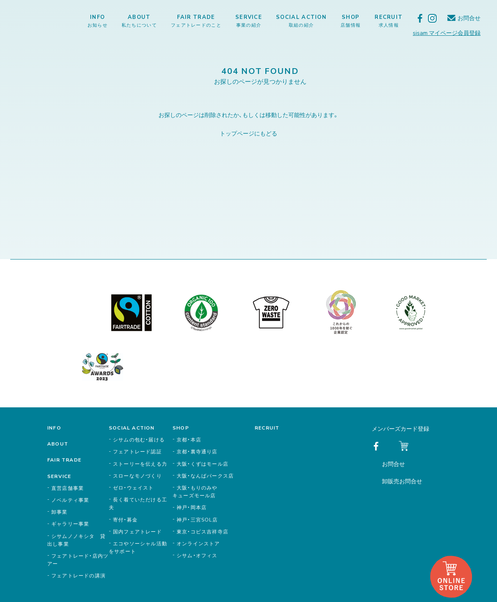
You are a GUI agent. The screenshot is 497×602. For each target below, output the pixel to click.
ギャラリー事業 (70, 523)
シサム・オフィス (197, 555)
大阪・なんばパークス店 (205, 475)
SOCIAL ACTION (301, 20)
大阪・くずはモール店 (202, 463)
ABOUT (139, 20)
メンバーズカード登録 (400, 428)
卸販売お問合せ (402, 481)
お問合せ (469, 18)
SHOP (351, 20)
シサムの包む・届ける (139, 439)
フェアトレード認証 (137, 451)
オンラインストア (198, 543)
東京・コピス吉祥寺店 (202, 531)
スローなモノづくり (137, 475)
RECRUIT (389, 20)
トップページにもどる (248, 133)
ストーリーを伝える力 (140, 463)
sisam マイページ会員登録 (447, 32)
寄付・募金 (125, 519)
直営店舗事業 (67, 488)
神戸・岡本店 (192, 507)
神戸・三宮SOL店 (197, 519)
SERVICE (248, 20)
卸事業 (59, 511)
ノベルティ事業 (70, 499)
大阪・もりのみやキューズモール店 (195, 491)
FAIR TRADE (196, 20)
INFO (97, 20)
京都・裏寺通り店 (197, 451)
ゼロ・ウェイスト (133, 487)
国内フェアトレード (137, 531)
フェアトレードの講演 (78, 575)
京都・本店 (189, 439)
